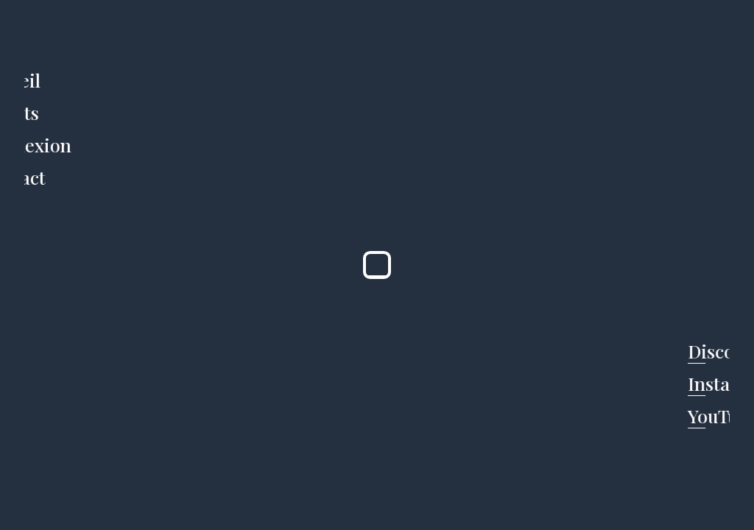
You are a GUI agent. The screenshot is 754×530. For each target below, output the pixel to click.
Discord (705, 351)
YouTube (705, 415)
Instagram (705, 383)
